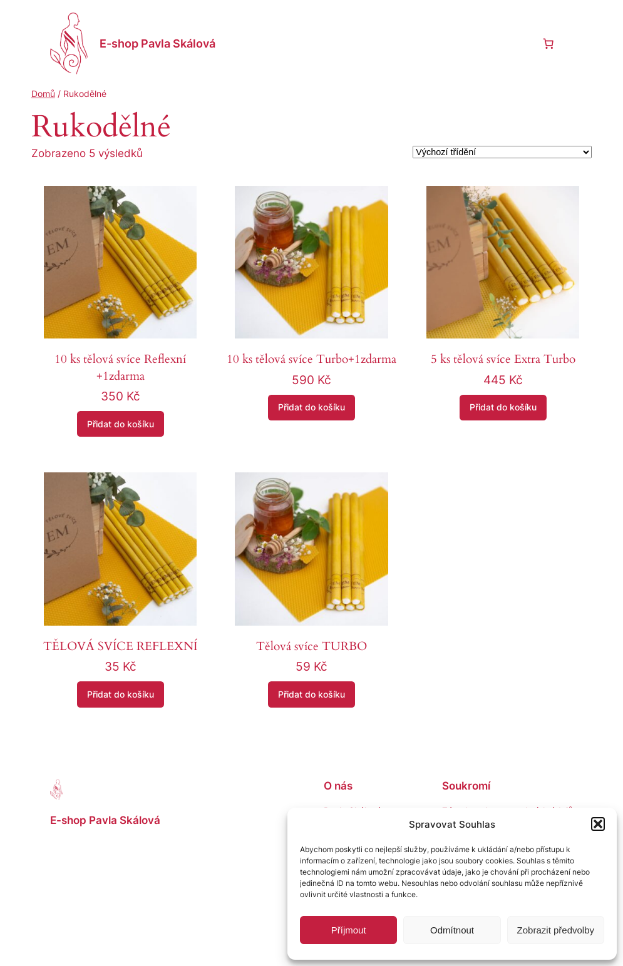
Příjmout (348, 930)
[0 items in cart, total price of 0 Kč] (548, 43)
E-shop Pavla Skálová (157, 43)
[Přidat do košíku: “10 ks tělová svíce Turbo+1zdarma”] (311, 408)
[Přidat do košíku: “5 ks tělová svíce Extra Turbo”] (503, 408)
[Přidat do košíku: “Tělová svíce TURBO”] (311, 694)
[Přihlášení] (517, 43)
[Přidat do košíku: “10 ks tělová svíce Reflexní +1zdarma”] (120, 424)
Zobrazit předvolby (555, 930)
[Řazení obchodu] (502, 152)
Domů (43, 93)
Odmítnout (452, 930)
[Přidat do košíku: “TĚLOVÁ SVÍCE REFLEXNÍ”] (120, 694)
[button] (598, 824)
